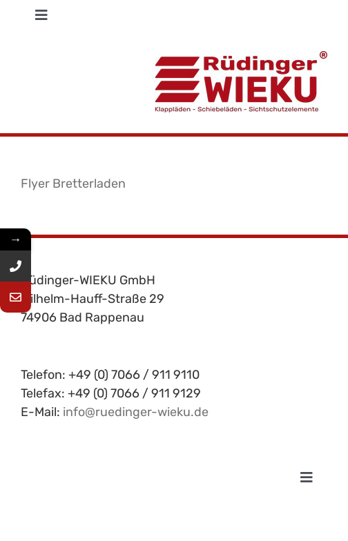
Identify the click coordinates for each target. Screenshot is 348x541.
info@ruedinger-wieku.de (136, 412)
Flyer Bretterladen (73, 183)
